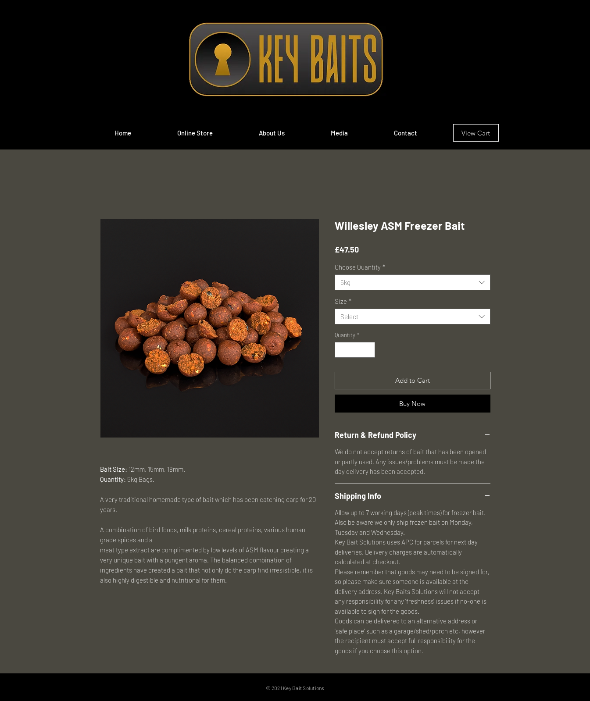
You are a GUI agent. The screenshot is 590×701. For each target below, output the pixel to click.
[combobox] (412, 282)
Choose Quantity (360, 267)
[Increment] (368, 349)
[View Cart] (476, 133)
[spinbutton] (354, 349)
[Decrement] (341, 349)
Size (343, 301)
